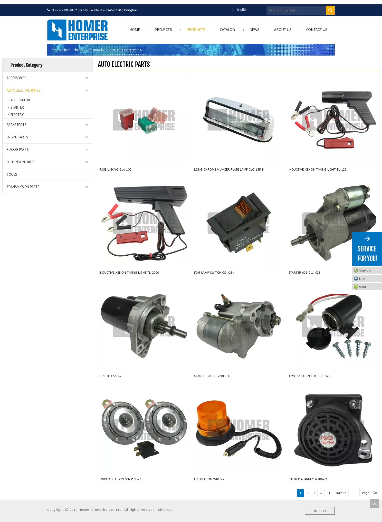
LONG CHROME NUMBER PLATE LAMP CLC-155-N (229, 169)
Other (369, 286)
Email (369, 278)
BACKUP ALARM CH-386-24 (308, 479)
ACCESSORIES (16, 78)
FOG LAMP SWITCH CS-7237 (214, 272)
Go (374, 493)
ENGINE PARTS (17, 137)
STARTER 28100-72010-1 (211, 376)
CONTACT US (320, 511)
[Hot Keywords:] (330, 10)
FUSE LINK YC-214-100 (115, 169)
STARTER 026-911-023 (304, 272)
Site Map (165, 510)
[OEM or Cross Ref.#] (296, 10)
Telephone (369, 270)
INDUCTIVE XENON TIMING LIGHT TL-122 (317, 169)
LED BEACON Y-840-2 (209, 479)
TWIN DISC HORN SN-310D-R (120, 479)
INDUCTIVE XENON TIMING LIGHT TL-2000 (129, 272)
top (374, 503)
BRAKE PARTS (16, 125)
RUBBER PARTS (18, 149)
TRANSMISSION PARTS (23, 187)
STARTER (17, 107)
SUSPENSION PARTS (21, 162)
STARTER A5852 (110, 376)
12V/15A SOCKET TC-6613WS (309, 376)
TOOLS (12, 174)
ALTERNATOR (20, 100)
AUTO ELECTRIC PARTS (23, 90)
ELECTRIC (17, 115)
